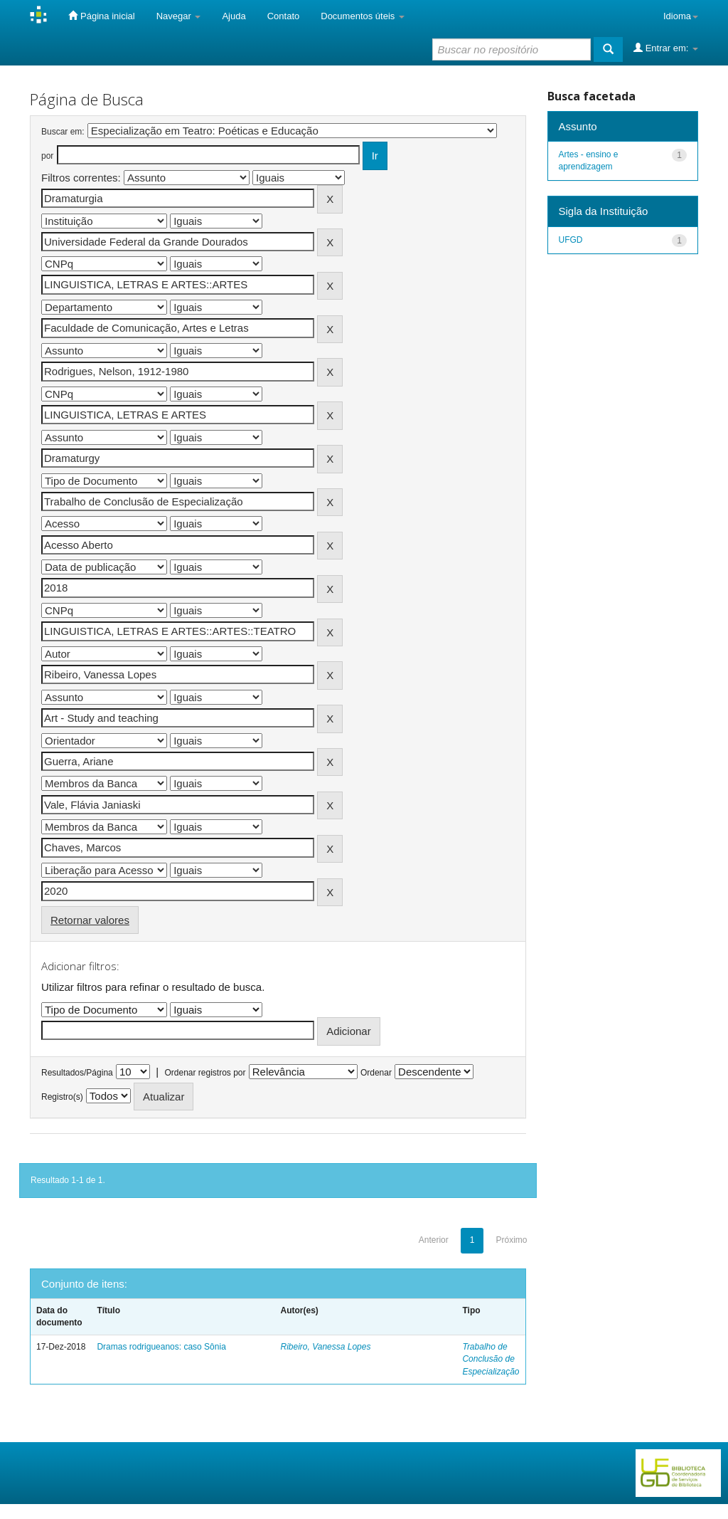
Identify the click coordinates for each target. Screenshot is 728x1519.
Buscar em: (63, 132)
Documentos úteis (363, 16)
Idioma (680, 16)
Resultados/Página (77, 1073)
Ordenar (376, 1073)
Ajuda (233, 16)
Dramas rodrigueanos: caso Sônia (161, 1347)
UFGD (571, 240)
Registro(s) (62, 1097)
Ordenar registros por (204, 1073)
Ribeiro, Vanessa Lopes (325, 1347)
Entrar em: (665, 47)
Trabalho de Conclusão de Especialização (490, 1359)
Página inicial (101, 15)
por (47, 156)
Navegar (178, 16)
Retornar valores (89, 920)
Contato (283, 16)
